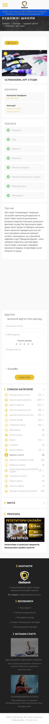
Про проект (25, 608)
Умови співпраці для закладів (25, 622)
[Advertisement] (24, 285)
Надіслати (24, 377)
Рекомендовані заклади (25, 627)
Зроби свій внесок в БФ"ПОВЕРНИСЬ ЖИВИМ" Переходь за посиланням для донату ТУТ (24, 12)
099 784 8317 (12, 98)
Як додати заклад (25, 617)
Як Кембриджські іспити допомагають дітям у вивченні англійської (24, 697)
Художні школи (14, 108)
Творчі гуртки (13, 111)
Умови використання (25, 612)
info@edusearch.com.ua (30, 595)
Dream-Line (31, 720)
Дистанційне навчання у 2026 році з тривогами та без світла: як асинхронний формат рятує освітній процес (24, 660)
